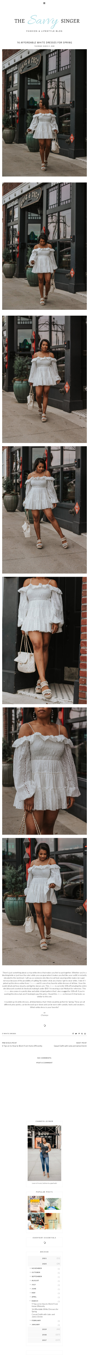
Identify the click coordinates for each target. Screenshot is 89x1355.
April (34, 1297)
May (33, 1293)
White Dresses (10, 1033)
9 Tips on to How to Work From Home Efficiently (45, 1305)
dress (52, 986)
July (34, 1285)
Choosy (32, 983)
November (37, 1268)
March (35, 1301)
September (37, 1276)
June (34, 1289)
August (35, 1280)
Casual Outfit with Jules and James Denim (43, 1315)
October (36, 1272)
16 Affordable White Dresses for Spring (45, 1310)
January (36, 1324)
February (36, 1320)
